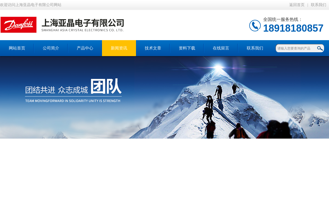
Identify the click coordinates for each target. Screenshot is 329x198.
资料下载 (187, 48)
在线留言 (221, 48)
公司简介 (51, 48)
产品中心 (85, 48)
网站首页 (17, 48)
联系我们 (318, 5)
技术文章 (153, 48)
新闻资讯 (119, 48)
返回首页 (297, 5)
